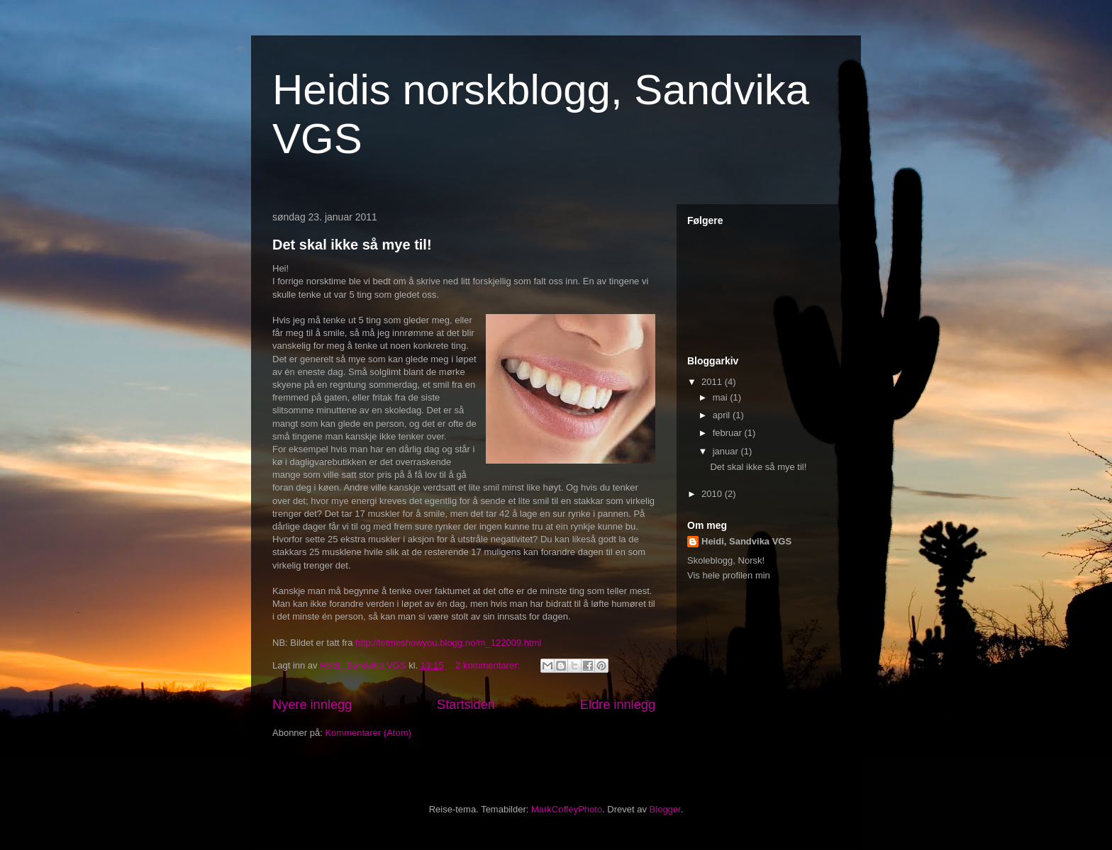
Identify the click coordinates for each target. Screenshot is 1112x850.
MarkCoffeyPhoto (566, 809)
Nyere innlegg (312, 705)
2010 (713, 493)
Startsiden (466, 705)
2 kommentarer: (489, 665)
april (723, 415)
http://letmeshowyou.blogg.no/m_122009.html (448, 642)
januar (727, 451)
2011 (713, 381)
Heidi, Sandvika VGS (746, 541)
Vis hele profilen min (728, 575)
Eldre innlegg (617, 705)
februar (729, 432)
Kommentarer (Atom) (368, 732)
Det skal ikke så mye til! (352, 244)
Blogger (665, 809)
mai (721, 397)
